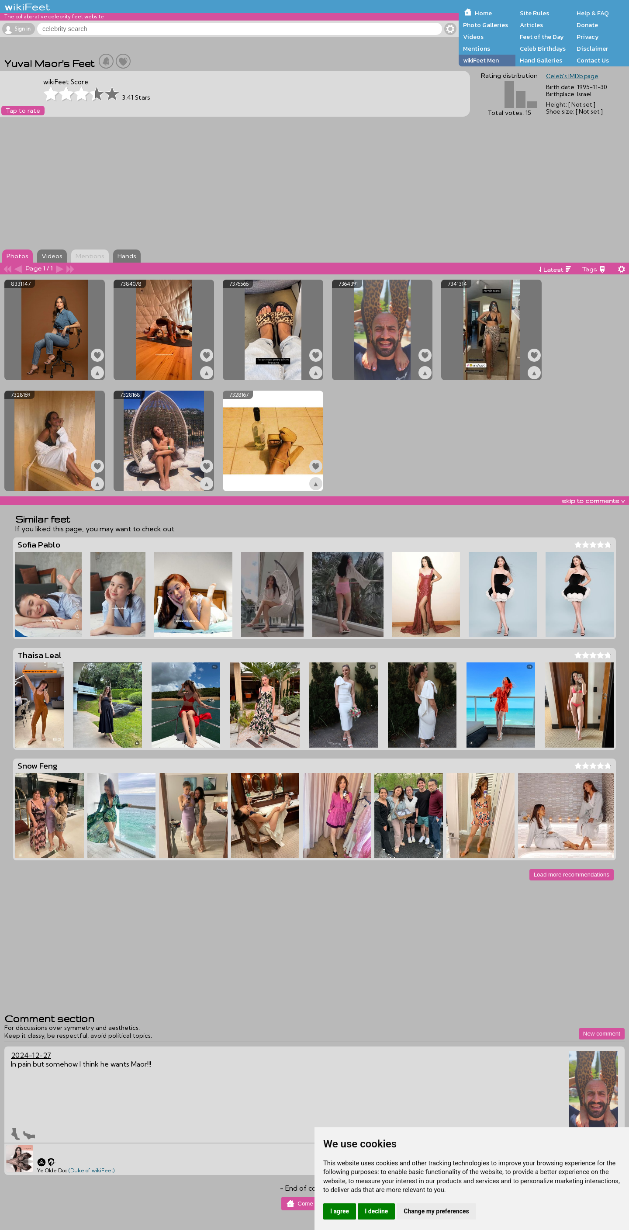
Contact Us (593, 60)
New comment (601, 1033)
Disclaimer (592, 48)
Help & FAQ (593, 13)
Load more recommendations (571, 874)
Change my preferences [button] (436, 1211)
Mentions (476, 48)
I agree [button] (339, 1211)
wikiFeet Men (481, 60)
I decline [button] (376, 1211)
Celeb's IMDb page (572, 76)
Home (483, 13)
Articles (531, 25)
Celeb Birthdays (543, 48)
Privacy (588, 37)
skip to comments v (593, 500)
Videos (473, 37)
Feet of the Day (542, 37)
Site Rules (534, 13)
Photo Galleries (485, 25)
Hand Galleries (541, 60)
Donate (587, 25)
